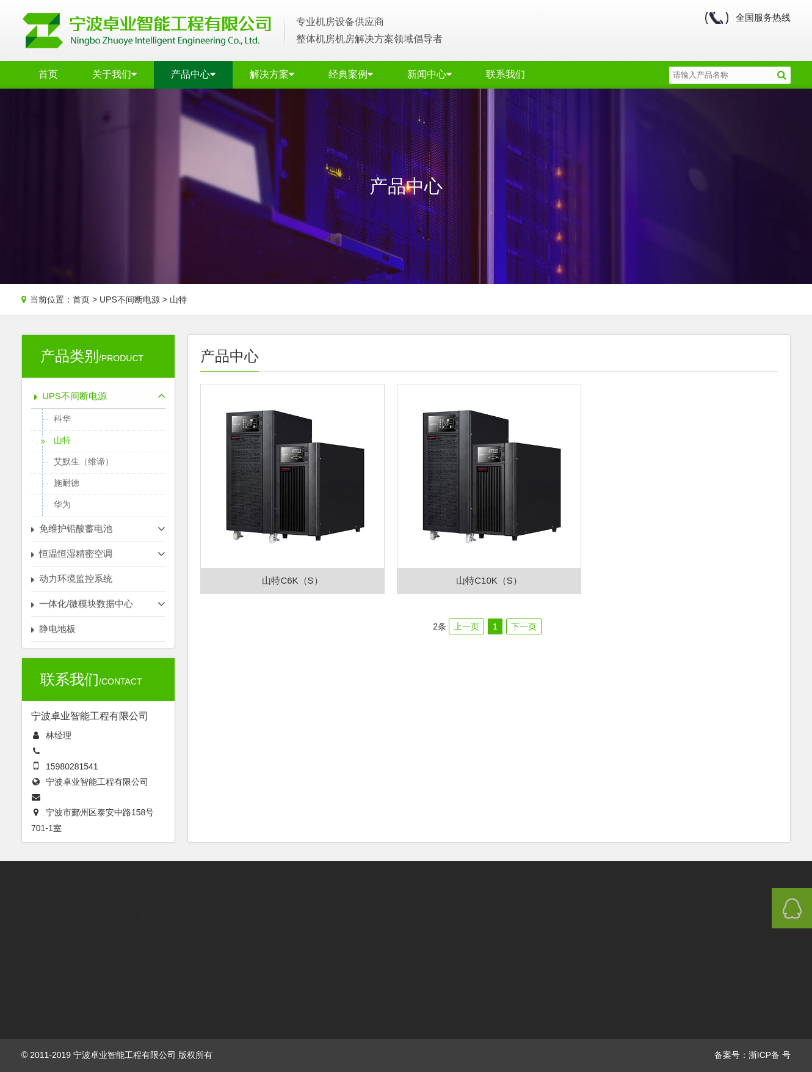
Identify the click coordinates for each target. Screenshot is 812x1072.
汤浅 (146, 970)
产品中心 (193, 74)
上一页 (466, 626)
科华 (62, 419)
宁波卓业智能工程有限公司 (97, 782)
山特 (178, 299)
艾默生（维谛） (84, 461)
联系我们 (505, 74)
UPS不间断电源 (130, 299)
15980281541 (72, 766)
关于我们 (114, 74)
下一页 (524, 626)
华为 (62, 504)
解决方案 (272, 74)
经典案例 (350, 74)
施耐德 (66, 483)
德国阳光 (154, 985)
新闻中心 (429, 74)
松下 (146, 956)
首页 (48, 74)
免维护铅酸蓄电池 (174, 900)
